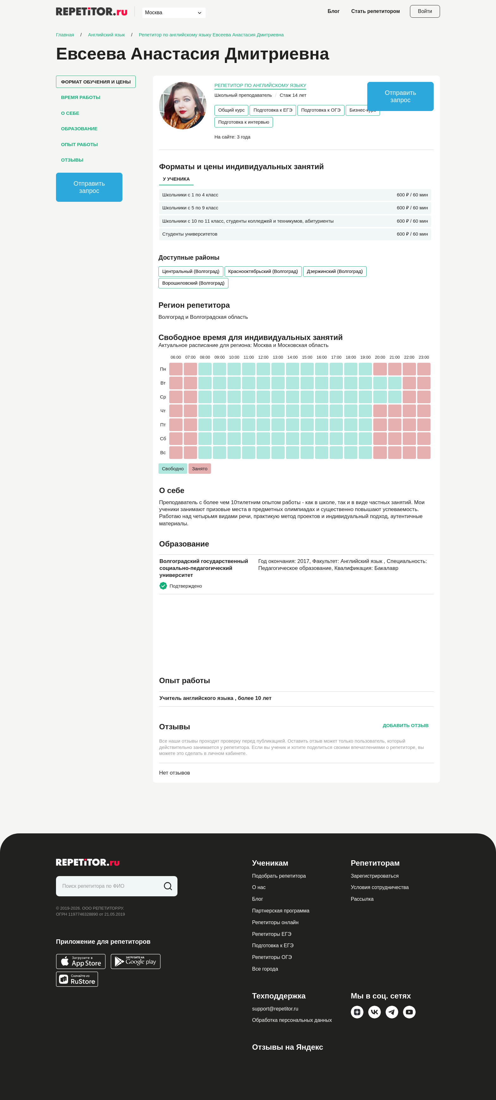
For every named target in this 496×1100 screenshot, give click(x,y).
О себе (70, 113)
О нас (259, 887)
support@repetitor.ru (275, 1008)
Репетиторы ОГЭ (272, 957)
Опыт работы (79, 144)
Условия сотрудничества (380, 887)
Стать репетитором (375, 11)
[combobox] (168, 13)
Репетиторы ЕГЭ (271, 934)
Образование (79, 128)
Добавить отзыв (406, 725)
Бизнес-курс (363, 110)
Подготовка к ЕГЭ (272, 110)
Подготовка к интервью (243, 122)
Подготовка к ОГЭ (320, 110)
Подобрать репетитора (279, 876)
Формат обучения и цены (96, 81)
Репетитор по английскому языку (260, 85)
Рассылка (362, 899)
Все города (265, 969)
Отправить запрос (89, 187)
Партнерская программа (280, 910)
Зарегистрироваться (375, 876)
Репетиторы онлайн (275, 922)
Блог (334, 11)
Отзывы (72, 160)
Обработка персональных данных (292, 1020)
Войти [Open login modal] (425, 11)
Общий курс (231, 110)
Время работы (80, 97)
